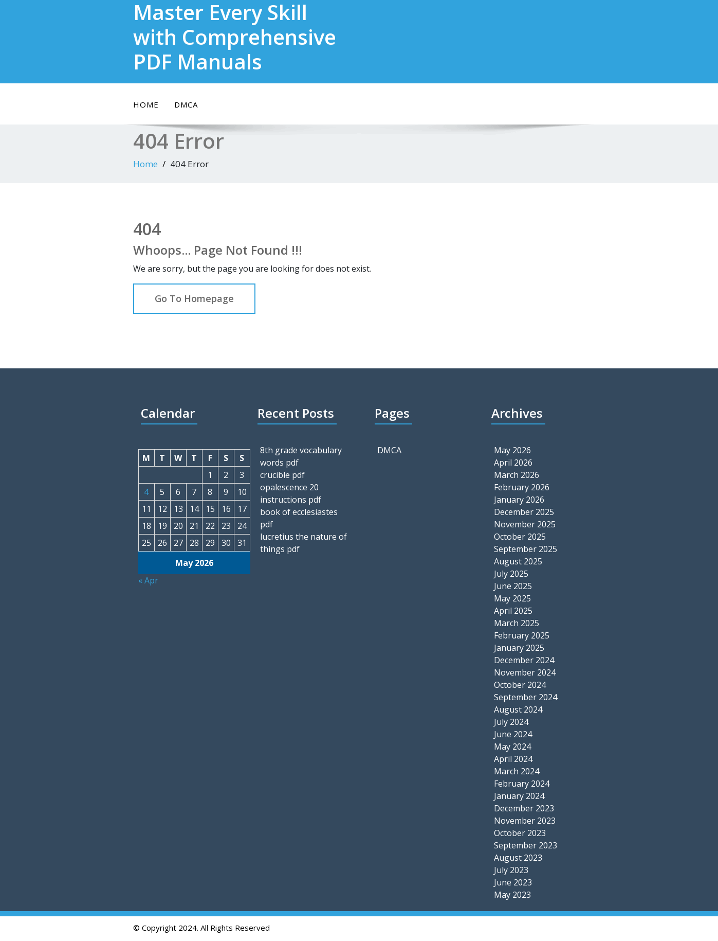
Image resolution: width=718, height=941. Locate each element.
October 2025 (520, 536)
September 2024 (525, 697)
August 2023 (518, 857)
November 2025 (525, 524)
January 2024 (519, 796)
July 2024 (511, 721)
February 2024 (521, 783)
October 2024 (520, 684)
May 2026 (512, 450)
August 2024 (518, 709)
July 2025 (511, 573)
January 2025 (519, 647)
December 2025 (524, 512)
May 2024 (512, 746)
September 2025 (525, 549)
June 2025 (513, 586)
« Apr (148, 580)
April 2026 (513, 462)
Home (146, 104)
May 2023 (512, 894)
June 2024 (513, 734)
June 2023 (513, 882)
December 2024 (524, 660)
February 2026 (521, 487)
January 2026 (519, 499)
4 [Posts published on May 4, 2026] (146, 492)
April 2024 (513, 759)
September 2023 (525, 845)
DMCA (186, 104)
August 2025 (518, 561)
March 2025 (516, 623)
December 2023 (524, 808)
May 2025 (512, 598)
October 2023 (520, 833)
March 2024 (516, 771)
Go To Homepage (194, 298)
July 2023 (511, 870)
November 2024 (525, 672)
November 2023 (525, 820)
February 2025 (521, 635)
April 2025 (513, 610)
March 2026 (516, 475)
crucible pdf (282, 475)
